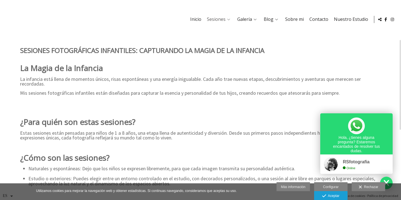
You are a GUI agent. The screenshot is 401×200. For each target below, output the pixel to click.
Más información (293, 187)
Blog (267, 19)
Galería (243, 19)
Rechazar (368, 187)
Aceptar (330, 196)
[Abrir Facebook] (386, 19)
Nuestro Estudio (350, 19)
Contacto (317, 19)
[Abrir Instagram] (392, 19)
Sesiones (215, 19)
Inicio (194, 19)
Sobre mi (293, 19)
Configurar (331, 187)
